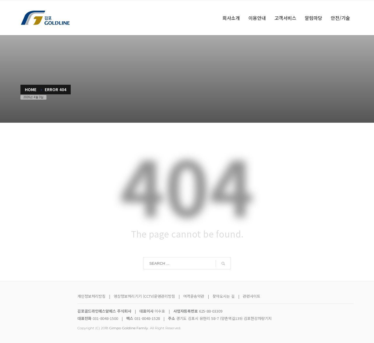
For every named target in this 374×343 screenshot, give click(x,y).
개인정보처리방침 (91, 296)
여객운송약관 (193, 296)
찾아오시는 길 (224, 296)
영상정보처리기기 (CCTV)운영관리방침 (144, 296)
